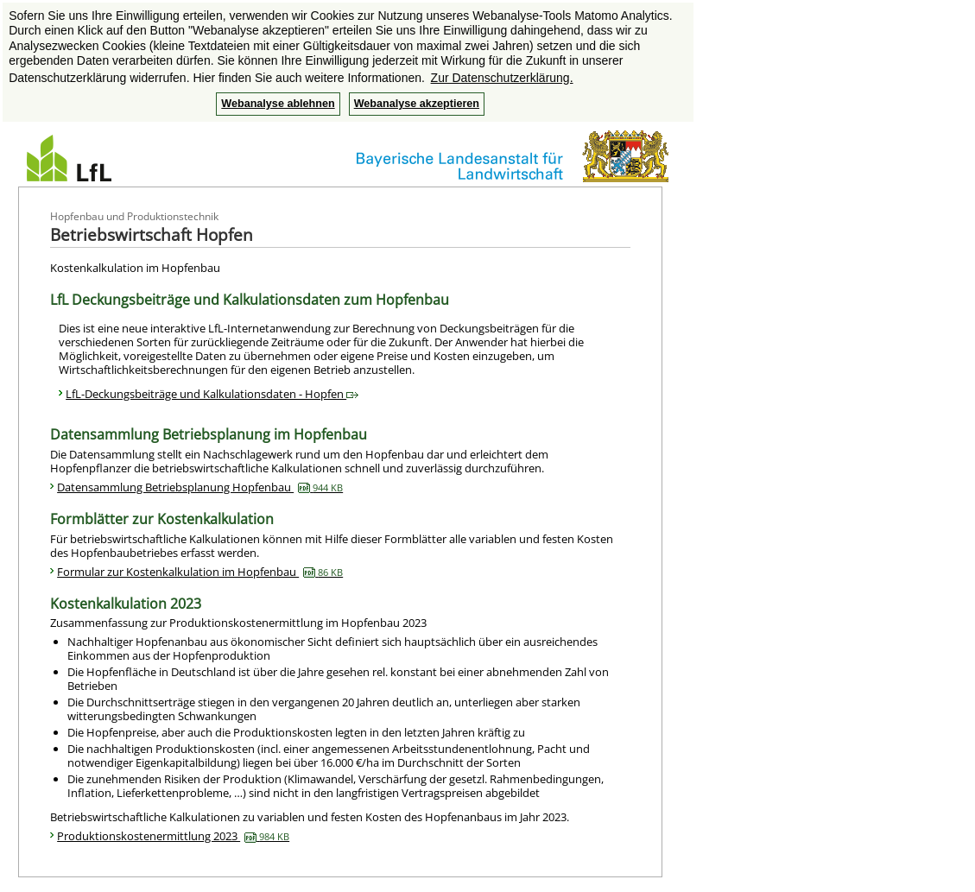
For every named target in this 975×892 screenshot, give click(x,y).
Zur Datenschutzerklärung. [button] (502, 78)
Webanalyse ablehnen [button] (277, 104)
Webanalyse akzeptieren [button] (416, 104)
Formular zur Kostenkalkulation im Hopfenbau (200, 571)
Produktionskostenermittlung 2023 (173, 836)
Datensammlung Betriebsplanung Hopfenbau (200, 487)
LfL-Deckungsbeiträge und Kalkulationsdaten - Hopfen (212, 394)
